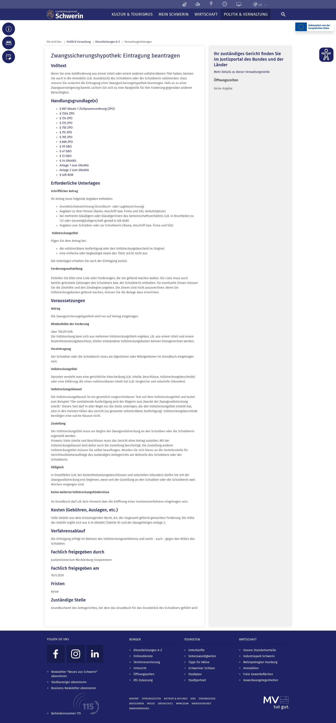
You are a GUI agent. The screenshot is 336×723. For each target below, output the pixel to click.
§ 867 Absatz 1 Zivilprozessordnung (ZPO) (87, 109)
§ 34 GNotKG (68, 161)
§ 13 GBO (66, 156)
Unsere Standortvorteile (259, 650)
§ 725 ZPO (66, 123)
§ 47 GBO (66, 151)
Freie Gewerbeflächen (258, 674)
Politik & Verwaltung (79, 41)
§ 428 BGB (66, 175)
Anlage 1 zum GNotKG (74, 165)
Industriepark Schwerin (259, 656)
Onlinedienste (143, 656)
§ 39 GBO (66, 146)
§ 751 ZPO (66, 132)
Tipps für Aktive (199, 662)
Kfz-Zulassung (143, 680)
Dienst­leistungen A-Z (107, 41)
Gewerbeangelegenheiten (260, 680)
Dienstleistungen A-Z (148, 650)
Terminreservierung (147, 662)
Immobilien (251, 668)
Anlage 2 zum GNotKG (74, 170)
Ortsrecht (140, 668)
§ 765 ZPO (66, 137)
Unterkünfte (196, 650)
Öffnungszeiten (144, 674)
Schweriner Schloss (201, 668)
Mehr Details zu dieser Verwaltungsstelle (242, 72)
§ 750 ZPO (66, 128)
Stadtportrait (197, 680)
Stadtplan (195, 674)
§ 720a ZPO (67, 113)
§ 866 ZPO (66, 142)
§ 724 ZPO (66, 118)
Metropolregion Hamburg (260, 662)
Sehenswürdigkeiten (202, 656)
